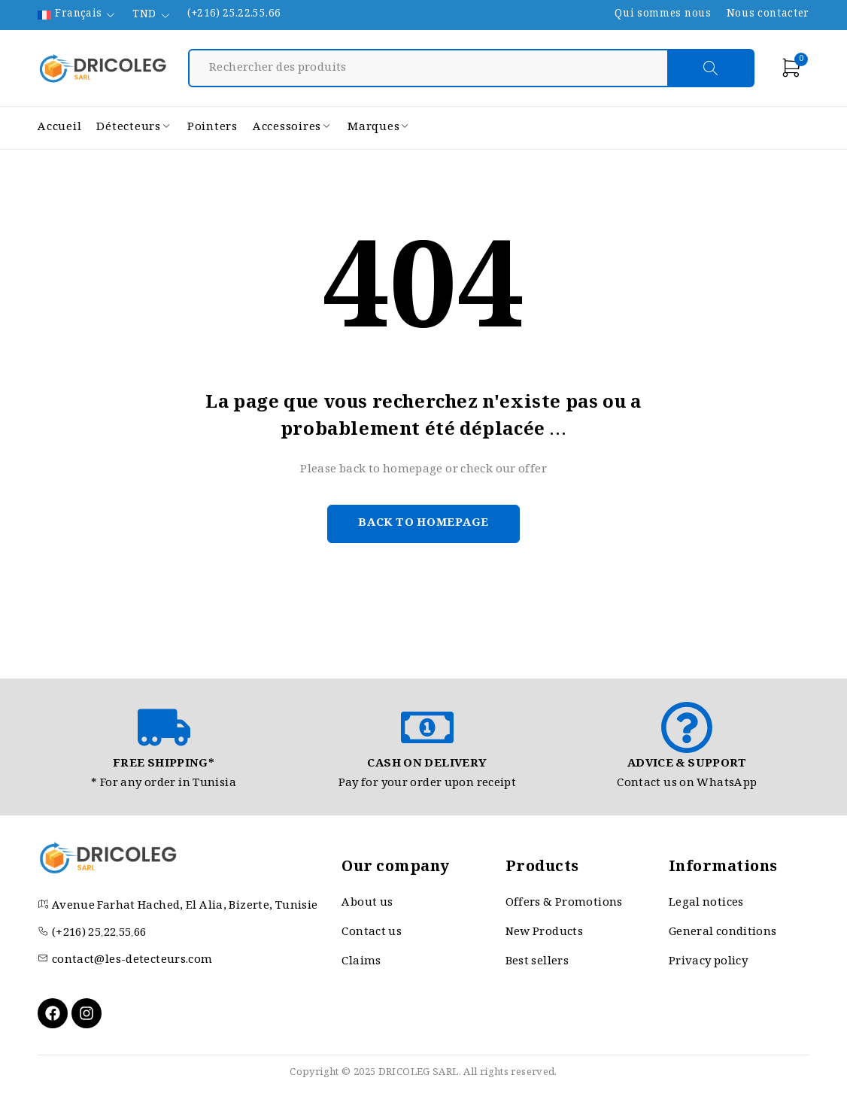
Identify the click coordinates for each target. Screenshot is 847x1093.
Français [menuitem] (78, 15)
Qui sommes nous (663, 15)
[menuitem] (77, 15)
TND (144, 15)
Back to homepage (423, 523)
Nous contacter (768, 15)
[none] (77, 15)
